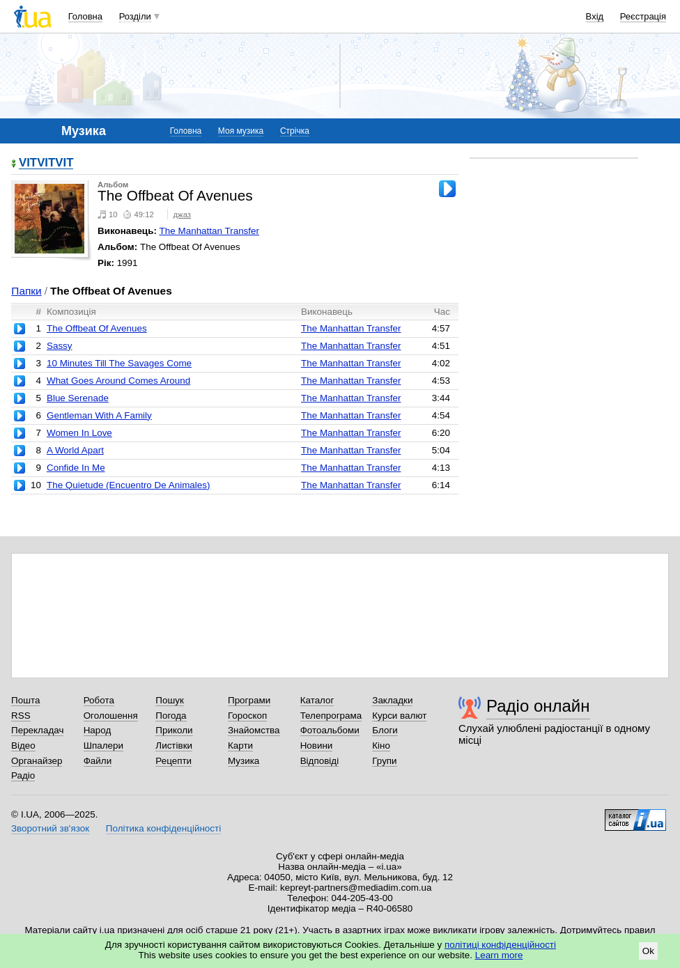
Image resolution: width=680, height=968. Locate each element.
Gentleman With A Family (99, 415)
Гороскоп (247, 715)
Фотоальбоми (330, 730)
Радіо (23, 775)
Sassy (59, 346)
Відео (23, 745)
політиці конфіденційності (500, 944)
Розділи (135, 16)
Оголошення (111, 715)
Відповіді (319, 761)
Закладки (392, 700)
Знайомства (254, 730)
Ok (648, 951)
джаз (182, 214)
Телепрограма (331, 715)
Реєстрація (643, 16)
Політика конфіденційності (163, 828)
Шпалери (103, 745)
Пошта (25, 700)
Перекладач (37, 730)
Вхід (595, 16)
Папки (26, 291)
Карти (240, 745)
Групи (384, 761)
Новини (316, 745)
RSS (21, 715)
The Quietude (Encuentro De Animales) (128, 485)
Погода (170, 715)
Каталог (317, 700)
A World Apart (75, 450)
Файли (98, 761)
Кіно (381, 745)
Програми (249, 700)
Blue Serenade (78, 398)
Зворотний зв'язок (50, 828)
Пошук (169, 700)
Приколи (173, 730)
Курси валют (399, 715)
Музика (243, 761)
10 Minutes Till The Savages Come (119, 363)
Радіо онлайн (538, 705)
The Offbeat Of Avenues (97, 328)
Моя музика (240, 131)
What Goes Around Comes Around (118, 380)
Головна (85, 16)
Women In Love (79, 433)
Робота (99, 700)
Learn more (499, 955)
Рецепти (173, 761)
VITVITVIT (46, 163)
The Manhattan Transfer (209, 231)
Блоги (385, 730)
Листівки (173, 745)
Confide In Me (76, 467)
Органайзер (36, 761)
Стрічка (294, 131)
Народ (97, 730)
